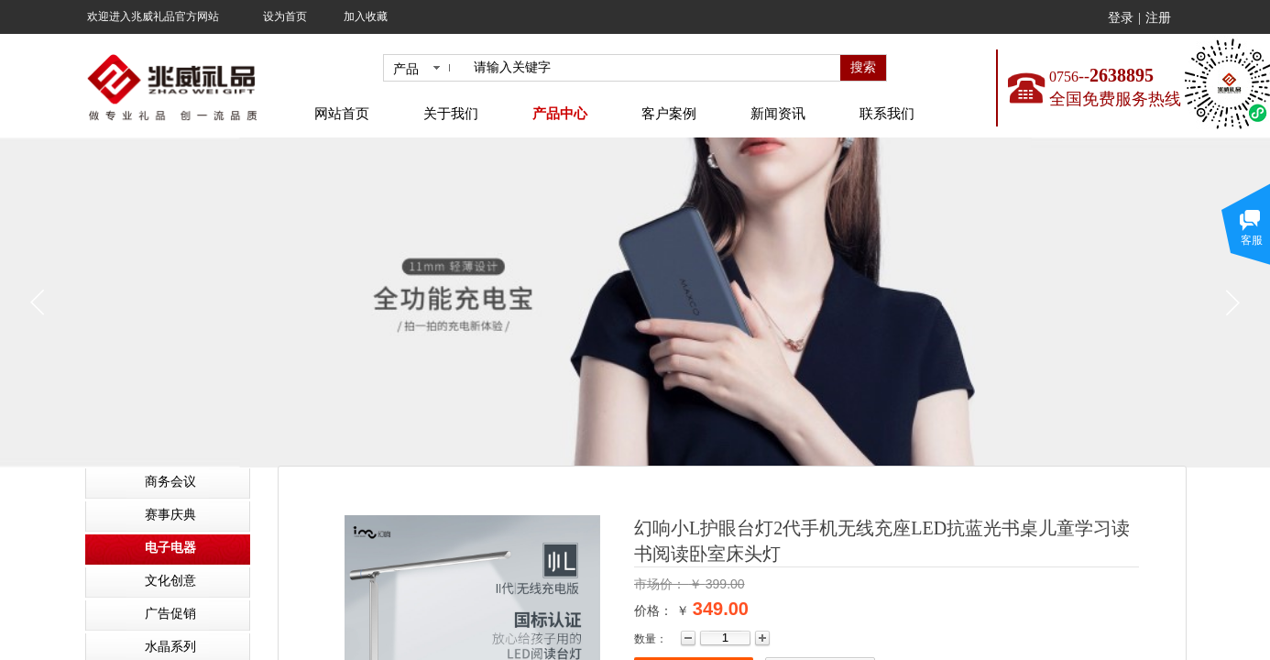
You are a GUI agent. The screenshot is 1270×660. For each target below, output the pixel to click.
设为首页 (285, 16)
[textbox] (653, 68)
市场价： (661, 584)
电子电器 (170, 548)
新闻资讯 (777, 113)
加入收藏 (366, 16)
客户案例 (668, 113)
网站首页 (341, 113)
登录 (1120, 18)
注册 (1158, 18)
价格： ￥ (661, 610)
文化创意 (170, 581)
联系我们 (886, 113)
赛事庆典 (170, 515)
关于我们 (450, 113)
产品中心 (559, 113)
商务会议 (170, 482)
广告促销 (170, 614)
